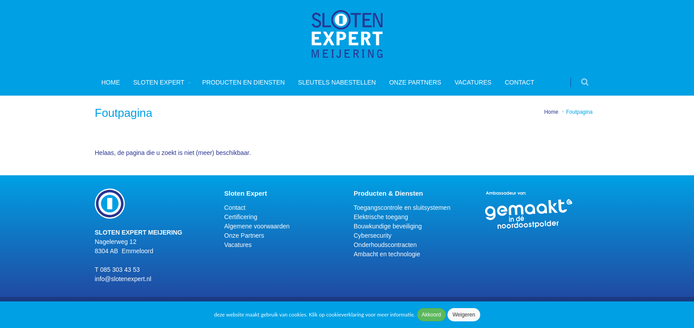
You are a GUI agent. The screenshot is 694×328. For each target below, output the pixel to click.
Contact (519, 82)
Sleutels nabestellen (337, 82)
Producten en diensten (243, 82)
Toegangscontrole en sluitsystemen (402, 207)
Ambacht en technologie (387, 254)
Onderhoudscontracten (385, 244)
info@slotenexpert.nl (123, 278)
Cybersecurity (373, 235)
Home (110, 82)
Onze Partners (415, 82)
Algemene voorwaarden (257, 226)
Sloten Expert (159, 82)
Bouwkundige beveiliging (388, 226)
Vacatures (473, 82)
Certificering (241, 216)
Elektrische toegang (381, 216)
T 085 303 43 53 (117, 269)
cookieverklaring (345, 314)
